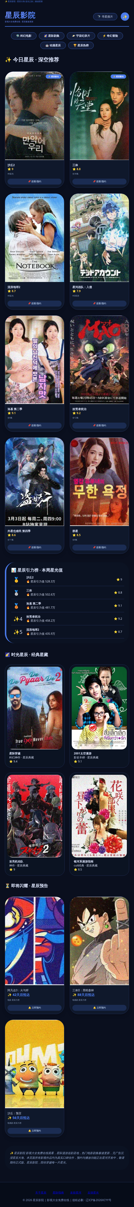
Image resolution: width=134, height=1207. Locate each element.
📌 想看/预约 (34, 181)
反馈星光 (93, 1192)
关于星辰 (40, 1192)
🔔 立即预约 (34, 1007)
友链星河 (75, 1192)
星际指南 (58, 1192)
